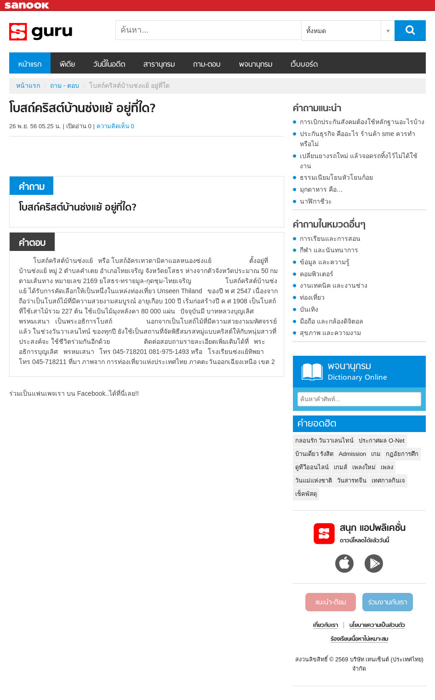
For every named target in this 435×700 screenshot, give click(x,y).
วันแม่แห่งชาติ (313, 480)
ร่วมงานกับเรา (387, 602)
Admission (352, 453)
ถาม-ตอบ (207, 65)
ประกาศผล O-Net (381, 440)
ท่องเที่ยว (312, 297)
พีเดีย (67, 65)
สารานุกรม (159, 65)
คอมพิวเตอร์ (316, 274)
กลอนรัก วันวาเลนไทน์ (324, 440)
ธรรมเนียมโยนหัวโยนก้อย (336, 177)
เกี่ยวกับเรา (325, 625)
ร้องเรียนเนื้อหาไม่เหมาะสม (359, 639)
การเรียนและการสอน (330, 238)
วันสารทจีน (351, 480)
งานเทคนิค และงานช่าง (333, 285)
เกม (376, 453)
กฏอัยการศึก (402, 453)
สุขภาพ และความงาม (330, 332)
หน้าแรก (29, 65)
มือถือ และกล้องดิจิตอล (331, 321)
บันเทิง (309, 309)
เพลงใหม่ (364, 467)
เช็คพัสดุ (306, 493)
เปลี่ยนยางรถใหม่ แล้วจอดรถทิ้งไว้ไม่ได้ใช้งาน (359, 161)
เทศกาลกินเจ (388, 480)
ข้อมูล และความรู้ (324, 262)
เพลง (387, 467)
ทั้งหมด (316, 30)
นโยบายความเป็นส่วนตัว (377, 625)
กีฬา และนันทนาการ (329, 250)
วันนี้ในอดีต (109, 65)
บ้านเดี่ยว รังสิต (314, 453)
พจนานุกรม (255, 65)
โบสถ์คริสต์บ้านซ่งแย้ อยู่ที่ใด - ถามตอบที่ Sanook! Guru (57, 31)
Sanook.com (28, 5)
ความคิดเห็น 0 (115, 126)
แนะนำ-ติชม (330, 602)
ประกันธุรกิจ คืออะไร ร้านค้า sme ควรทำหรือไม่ (357, 139)
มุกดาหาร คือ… (321, 189)
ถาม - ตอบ (64, 85)
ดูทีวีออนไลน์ (312, 467)
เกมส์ (340, 467)
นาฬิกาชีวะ (316, 201)
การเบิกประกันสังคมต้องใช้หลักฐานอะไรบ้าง (362, 121)
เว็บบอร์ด (304, 65)
